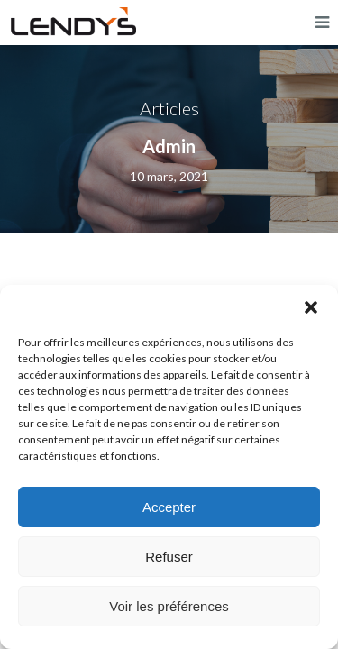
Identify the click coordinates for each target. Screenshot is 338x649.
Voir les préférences (169, 606)
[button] (311, 307)
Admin (169, 146)
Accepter (169, 507)
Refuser (169, 556)
